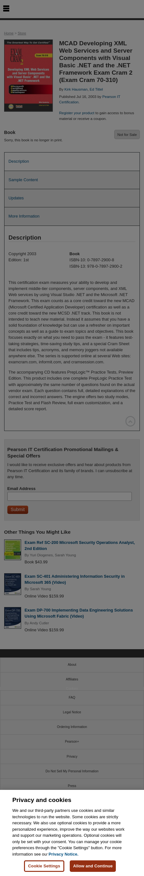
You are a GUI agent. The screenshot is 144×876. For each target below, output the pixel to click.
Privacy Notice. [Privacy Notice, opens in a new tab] (63, 854)
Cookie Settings (44, 866)
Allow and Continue (93, 866)
